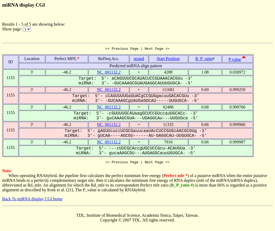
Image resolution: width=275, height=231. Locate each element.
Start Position (168, 59)
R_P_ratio (204, 59)
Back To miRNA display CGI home (32, 200)
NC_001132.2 (109, 73)
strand (139, 59)
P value (235, 60)
